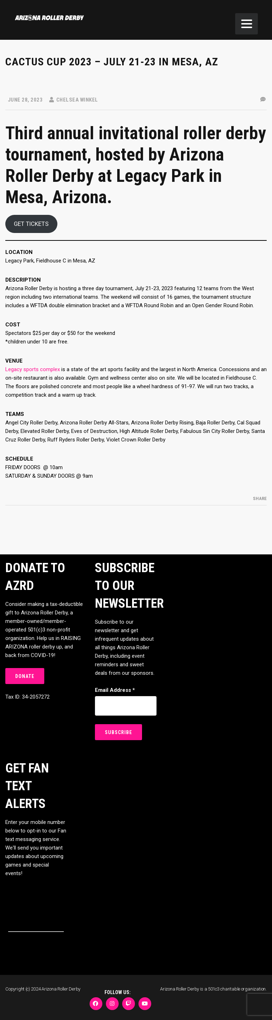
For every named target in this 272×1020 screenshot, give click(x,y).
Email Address (115, 690)
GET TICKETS (31, 223)
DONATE (24, 676)
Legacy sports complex (32, 369)
